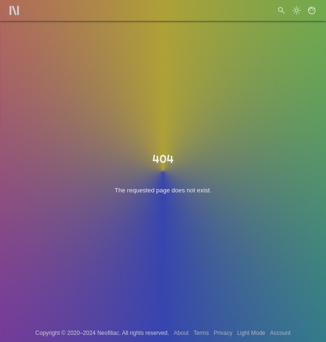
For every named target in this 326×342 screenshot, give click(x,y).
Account (280, 333)
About (181, 333)
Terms (201, 333)
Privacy (223, 333)
